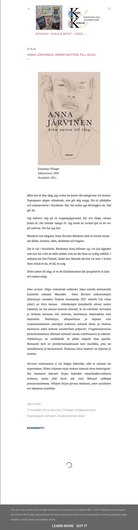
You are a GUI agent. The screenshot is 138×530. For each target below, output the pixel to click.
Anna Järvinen (52, 410)
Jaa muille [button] (34, 404)
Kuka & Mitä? (61, 33)
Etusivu (42, 33)
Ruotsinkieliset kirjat (71, 416)
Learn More (62, 526)
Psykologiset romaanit (42, 416)
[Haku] (109, 8)
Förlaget (68, 410)
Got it (81, 526)
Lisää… (80, 33)
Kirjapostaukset (85, 410)
